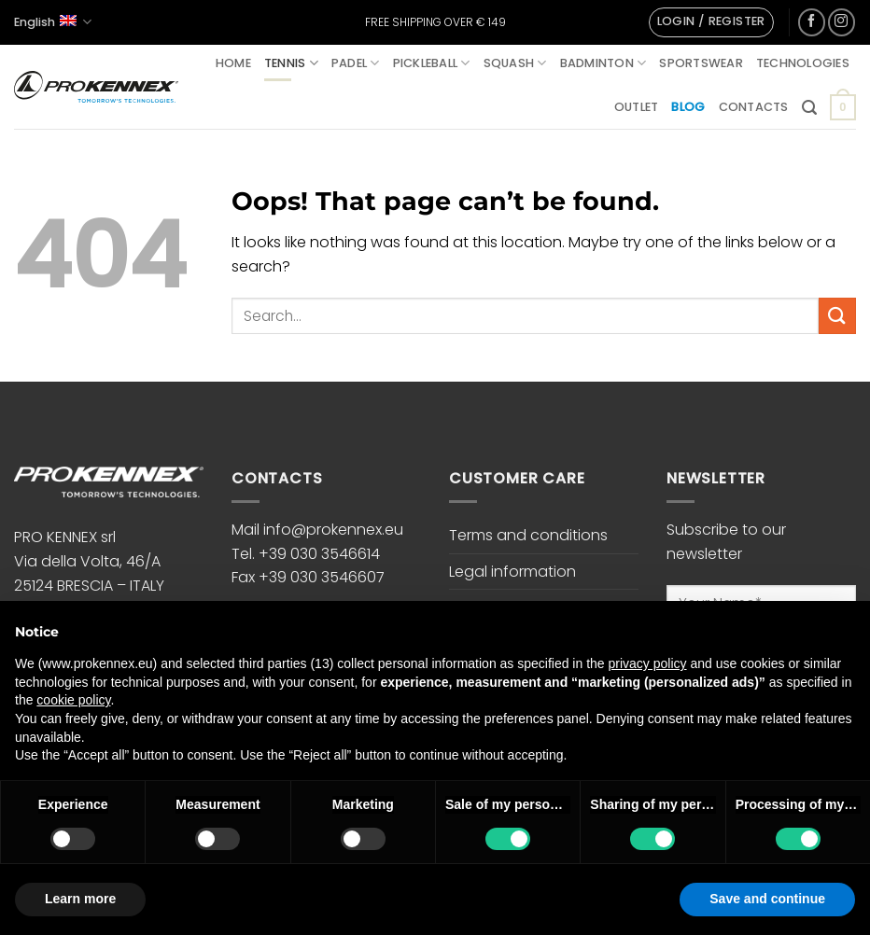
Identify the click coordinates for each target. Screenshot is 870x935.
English (52, 22)
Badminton (603, 63)
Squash (515, 63)
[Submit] (837, 316)
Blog (688, 107)
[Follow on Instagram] (841, 21)
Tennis (291, 63)
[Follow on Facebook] (811, 21)
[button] (711, 22)
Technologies (802, 63)
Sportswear (701, 63)
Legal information (512, 571)
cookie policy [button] (73, 699)
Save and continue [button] (767, 898)
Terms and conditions (528, 535)
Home (233, 63)
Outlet (636, 107)
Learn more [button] (80, 898)
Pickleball (431, 63)
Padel (355, 63)
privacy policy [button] (648, 663)
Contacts (754, 107)
